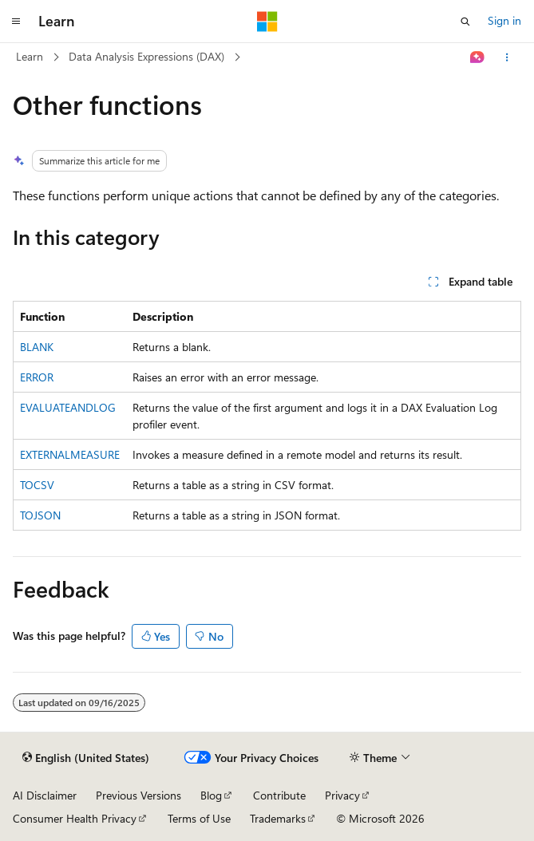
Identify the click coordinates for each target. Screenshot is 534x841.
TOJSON (40, 515)
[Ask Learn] (477, 57)
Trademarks (278, 818)
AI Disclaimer (45, 795)
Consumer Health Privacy (74, 818)
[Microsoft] (267, 21)
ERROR (36, 377)
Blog (211, 795)
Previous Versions (138, 795)
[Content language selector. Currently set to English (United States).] (86, 758)
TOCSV (37, 484)
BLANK (36, 346)
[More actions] (507, 57)
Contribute (279, 795)
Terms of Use (199, 818)
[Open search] (465, 21)
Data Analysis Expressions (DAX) (146, 56)
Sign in (504, 20)
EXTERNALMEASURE (70, 454)
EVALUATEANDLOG (68, 407)
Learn (29, 56)
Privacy (342, 795)
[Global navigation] (16, 21)
